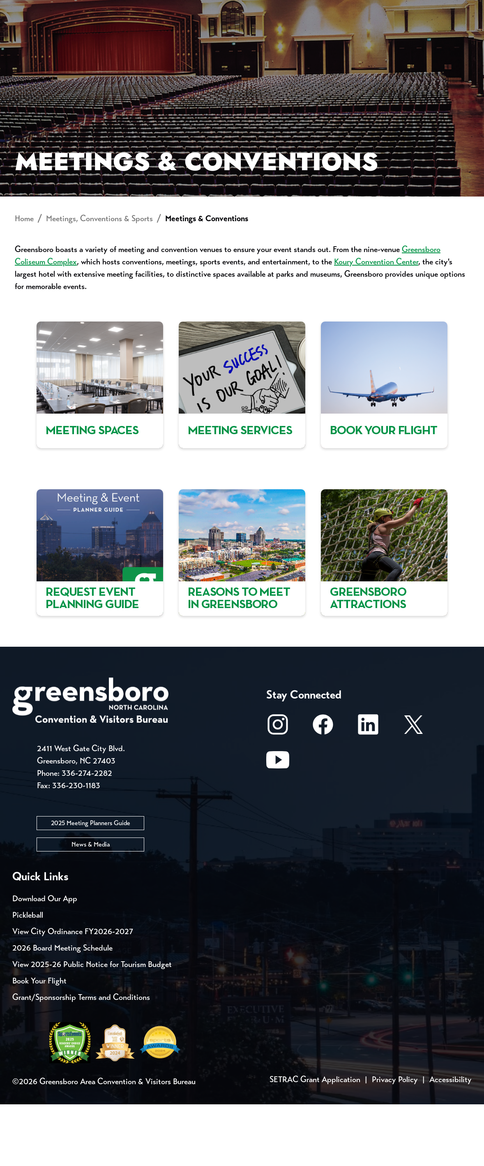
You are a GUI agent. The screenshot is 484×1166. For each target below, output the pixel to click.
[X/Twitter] (413, 790)
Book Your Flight (39, 1042)
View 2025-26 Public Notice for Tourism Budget (92, 1026)
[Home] (181, 39)
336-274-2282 (87, 835)
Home (24, 280)
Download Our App (44, 960)
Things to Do (251, 39)
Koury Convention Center (376, 324)
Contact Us (147, 8)
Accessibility (450, 1141)
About (27, 35)
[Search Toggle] (461, 35)
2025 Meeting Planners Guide (90, 884)
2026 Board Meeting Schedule (62, 1009)
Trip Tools (82, 8)
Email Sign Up (217, 8)
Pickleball (27, 977)
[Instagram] (277, 790)
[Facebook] (322, 790)
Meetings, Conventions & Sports (355, 39)
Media (275, 8)
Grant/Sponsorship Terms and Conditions (81, 1059)
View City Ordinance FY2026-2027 (72, 993)
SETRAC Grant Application (315, 1141)
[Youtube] (277, 826)
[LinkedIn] (368, 790)
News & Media (90, 906)
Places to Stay (82, 39)
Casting (323, 8)
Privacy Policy (395, 1141)
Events (27, 8)
